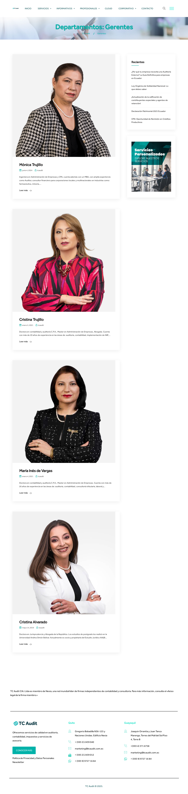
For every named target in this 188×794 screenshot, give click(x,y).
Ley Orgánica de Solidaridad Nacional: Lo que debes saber (149, 87)
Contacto (147, 8)
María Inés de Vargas (35, 470)
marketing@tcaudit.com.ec (145, 752)
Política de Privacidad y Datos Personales (33, 758)
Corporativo (126, 8)
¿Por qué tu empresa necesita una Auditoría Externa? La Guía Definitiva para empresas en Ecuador (151, 75)
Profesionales (88, 8)
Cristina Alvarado (33, 622)
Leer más (23, 190)
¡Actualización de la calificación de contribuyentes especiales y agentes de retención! (149, 100)
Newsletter (18, 762)
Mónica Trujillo (31, 164)
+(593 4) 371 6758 (140, 746)
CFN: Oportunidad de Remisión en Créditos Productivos (151, 120)
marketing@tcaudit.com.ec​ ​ (89, 748)
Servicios (43, 8)
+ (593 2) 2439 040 (84, 742)
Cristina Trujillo (31, 319)
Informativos (64, 8)
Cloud (108, 8)
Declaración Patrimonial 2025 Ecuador (148, 111)
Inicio (28, 8)
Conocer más (24, 750)
